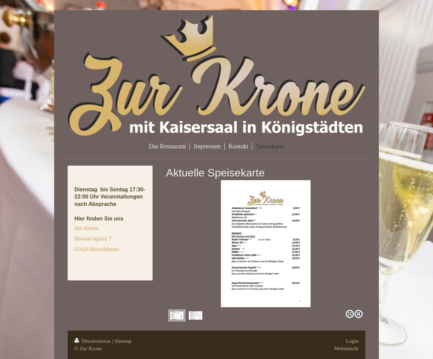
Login (352, 341)
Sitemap (123, 341)
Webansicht (346, 348)
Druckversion (93, 341)
